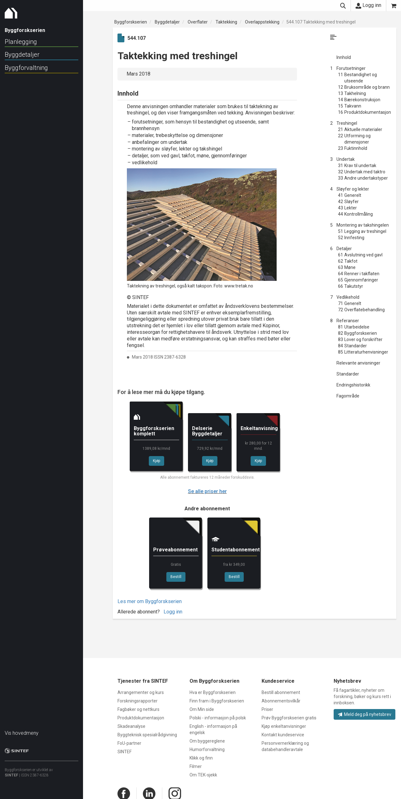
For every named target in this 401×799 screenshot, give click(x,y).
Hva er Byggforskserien (213, 692)
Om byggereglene (207, 741)
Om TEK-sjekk (203, 774)
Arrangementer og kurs (140, 692)
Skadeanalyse (131, 726)
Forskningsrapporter (137, 700)
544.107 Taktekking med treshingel (321, 21)
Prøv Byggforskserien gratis (289, 717)
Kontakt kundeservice (283, 734)
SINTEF (11, 772)
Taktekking (226, 21)
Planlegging (21, 41)
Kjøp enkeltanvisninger (284, 726)
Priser (267, 709)
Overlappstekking (262, 21)
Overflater (198, 21)
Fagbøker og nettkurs (138, 709)
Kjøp (156, 461)
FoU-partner (129, 743)
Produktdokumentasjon (140, 717)
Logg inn (368, 5)
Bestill (175, 577)
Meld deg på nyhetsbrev (364, 714)
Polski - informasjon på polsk (218, 717)
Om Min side (202, 709)
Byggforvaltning (26, 67)
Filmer (196, 766)
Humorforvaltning (207, 749)
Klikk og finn (201, 757)
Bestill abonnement (281, 692)
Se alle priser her (207, 491)
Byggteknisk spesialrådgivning (147, 734)
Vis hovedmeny (22, 730)
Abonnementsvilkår (281, 700)
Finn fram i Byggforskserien (217, 700)
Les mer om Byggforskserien (149, 601)
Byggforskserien (130, 21)
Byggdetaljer (22, 54)
